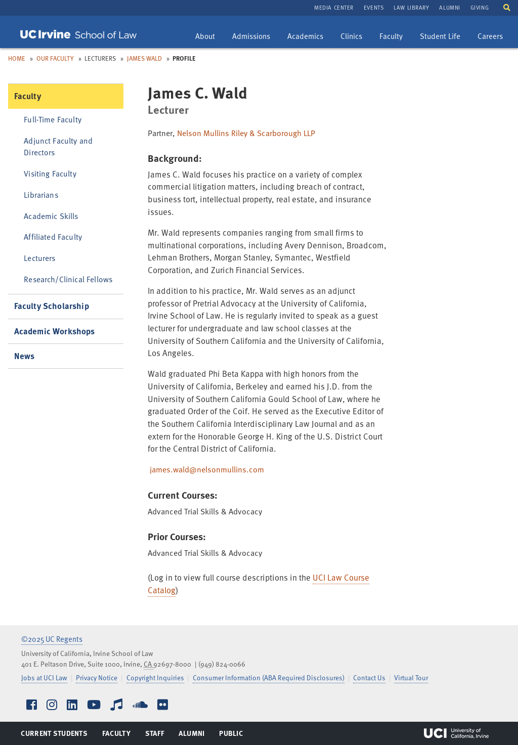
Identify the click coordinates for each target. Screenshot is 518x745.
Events (373, 7)
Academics (305, 37)
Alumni (449, 7)
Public (231, 735)
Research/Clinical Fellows (68, 279)
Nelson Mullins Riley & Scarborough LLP (246, 133)
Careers (493, 37)
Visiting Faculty (50, 173)
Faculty (394, 37)
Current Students (54, 735)
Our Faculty (55, 58)
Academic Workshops (54, 331)
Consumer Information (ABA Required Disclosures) (268, 677)
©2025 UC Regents (51, 638)
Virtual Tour (411, 677)
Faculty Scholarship (51, 305)
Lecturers (39, 258)
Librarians (41, 194)
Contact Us (369, 677)
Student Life (439, 37)
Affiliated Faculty (53, 236)
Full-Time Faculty (52, 119)
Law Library (411, 7)
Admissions (251, 37)
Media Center (334, 7)
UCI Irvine (456, 733)
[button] (507, 7)
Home (16, 58)
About (209, 37)
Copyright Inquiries (155, 677)
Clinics (355, 37)
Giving (479, 7)
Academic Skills (51, 216)
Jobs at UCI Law (44, 677)
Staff (157, 735)
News (24, 355)
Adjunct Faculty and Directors (58, 146)
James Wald (144, 58)
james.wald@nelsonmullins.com (207, 469)
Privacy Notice (96, 677)
